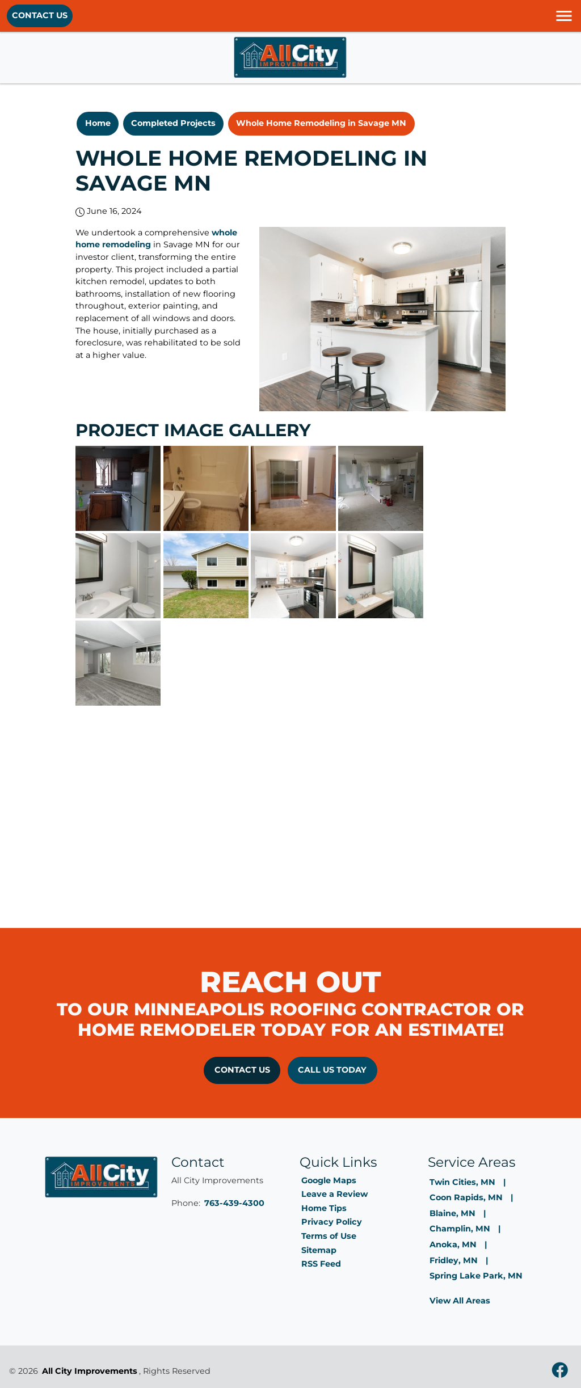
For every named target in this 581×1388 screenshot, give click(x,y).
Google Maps (328, 1180)
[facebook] (559, 1371)
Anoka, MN (453, 1244)
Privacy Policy (331, 1222)
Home (98, 123)
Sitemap (318, 1250)
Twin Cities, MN (462, 1182)
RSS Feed (321, 1264)
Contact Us (40, 15)
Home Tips (324, 1208)
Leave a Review (334, 1194)
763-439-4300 (234, 1203)
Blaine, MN (452, 1213)
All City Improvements (89, 1371)
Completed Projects (173, 123)
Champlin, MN (460, 1229)
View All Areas (460, 1301)
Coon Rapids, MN (466, 1197)
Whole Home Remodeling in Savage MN (321, 123)
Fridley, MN (454, 1260)
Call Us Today (332, 1070)
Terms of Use (328, 1236)
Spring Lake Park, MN (476, 1276)
